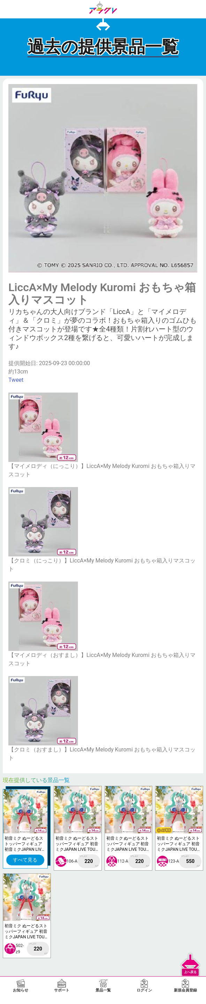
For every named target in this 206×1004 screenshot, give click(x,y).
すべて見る (25, 860)
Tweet (15, 380)
